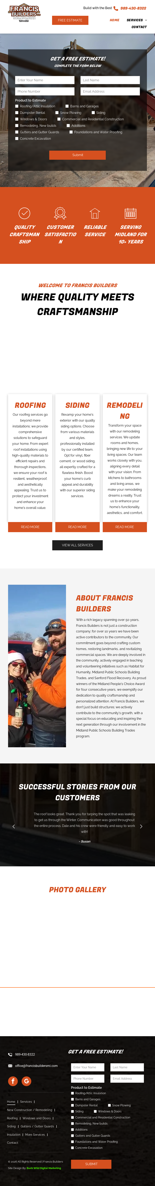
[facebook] (13, 1081)
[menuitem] (111, 20)
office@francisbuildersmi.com (36, 1066)
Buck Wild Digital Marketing (44, 1168)
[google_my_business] (26, 1081)
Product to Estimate (30, 100)
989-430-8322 (133, 8)
